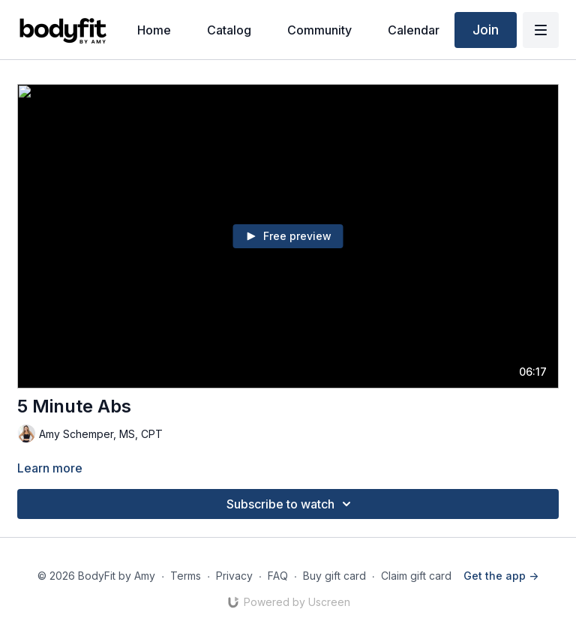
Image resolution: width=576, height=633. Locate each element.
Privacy (234, 575)
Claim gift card (416, 575)
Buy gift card (334, 575)
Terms (185, 575)
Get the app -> (501, 575)
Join (485, 30)
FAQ (278, 575)
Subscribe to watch (291, 504)
